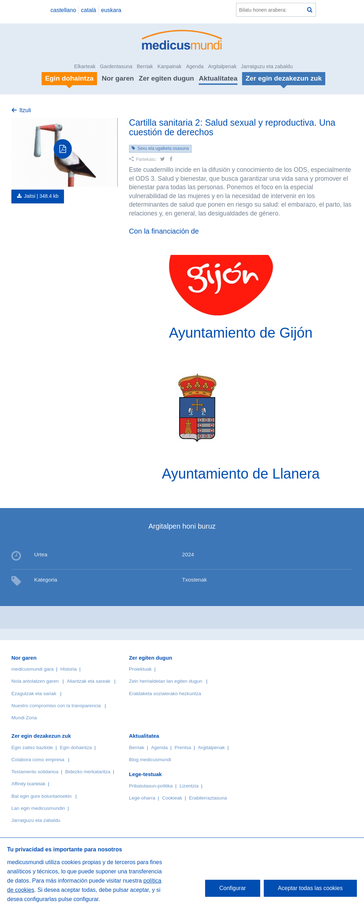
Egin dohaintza (76, 747)
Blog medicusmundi (150, 759)
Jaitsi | (41, 196)
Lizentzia (189, 786)
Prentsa (183, 747)
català (88, 10)
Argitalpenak (222, 66)
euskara (111, 10)
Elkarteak (85, 66)
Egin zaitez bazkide (32, 747)
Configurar (232, 888)
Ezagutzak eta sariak (33, 693)
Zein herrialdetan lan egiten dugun (165, 681)
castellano (63, 10)
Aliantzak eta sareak (88, 681)
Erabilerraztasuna (208, 798)
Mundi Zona (24, 717)
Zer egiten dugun (166, 78)
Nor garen (118, 78)
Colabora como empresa (37, 759)
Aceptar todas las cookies (310, 888)
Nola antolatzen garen (35, 681)
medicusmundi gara (32, 669)
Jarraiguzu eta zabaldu (267, 66)
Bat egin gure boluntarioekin (41, 796)
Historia (68, 669)
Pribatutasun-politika (151, 786)
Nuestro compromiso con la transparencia (56, 705)
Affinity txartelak (28, 783)
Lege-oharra (142, 798)
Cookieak (172, 798)
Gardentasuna (116, 66)
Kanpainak (169, 66)
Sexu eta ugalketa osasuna (163, 148)
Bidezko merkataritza (87, 771)
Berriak (145, 66)
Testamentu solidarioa (34, 771)
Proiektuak (140, 669)
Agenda (195, 66)
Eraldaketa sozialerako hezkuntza (165, 693)
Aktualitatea (218, 78)
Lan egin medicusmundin (38, 808)
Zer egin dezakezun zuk (41, 736)
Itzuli (25, 110)
